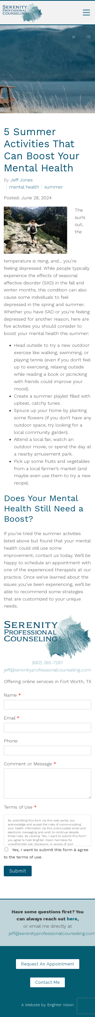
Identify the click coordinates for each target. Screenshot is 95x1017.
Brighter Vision (60, 1004)
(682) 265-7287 (47, 662)
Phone (10, 740)
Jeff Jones (21, 180)
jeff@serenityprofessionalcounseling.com (47, 669)
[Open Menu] (86, 13)
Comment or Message (30, 763)
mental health (24, 187)
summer (53, 187)
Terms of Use (20, 807)
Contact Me (47, 982)
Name (12, 695)
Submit (17, 871)
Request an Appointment (47, 964)
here (72, 918)
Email (12, 718)
